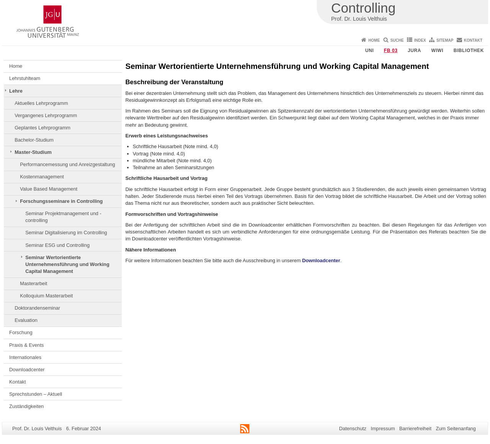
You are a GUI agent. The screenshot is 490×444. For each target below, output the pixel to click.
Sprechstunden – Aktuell (35, 394)
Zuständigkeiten (26, 406)
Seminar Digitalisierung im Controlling (66, 232)
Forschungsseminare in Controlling (61, 201)
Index (420, 40)
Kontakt (473, 40)
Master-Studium (33, 152)
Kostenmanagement (42, 177)
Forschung (20, 332)
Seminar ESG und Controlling (57, 245)
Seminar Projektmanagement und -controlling (63, 217)
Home (374, 40)
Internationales (25, 357)
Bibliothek (469, 50)
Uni (369, 50)
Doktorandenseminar (37, 308)
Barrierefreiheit (415, 428)
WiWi (437, 50)
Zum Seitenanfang (456, 428)
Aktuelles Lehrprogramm (41, 103)
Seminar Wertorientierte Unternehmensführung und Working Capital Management (67, 264)
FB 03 (391, 50)
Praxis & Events (26, 345)
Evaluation (26, 320)
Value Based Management (48, 189)
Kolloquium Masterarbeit (46, 296)
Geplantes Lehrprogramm (42, 128)
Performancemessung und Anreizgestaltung (67, 164)
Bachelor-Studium (34, 140)
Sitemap (444, 40)
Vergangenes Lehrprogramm (46, 115)
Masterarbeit (33, 283)
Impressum (383, 428)
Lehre (16, 91)
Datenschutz (352, 428)
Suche (397, 40)
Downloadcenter (26, 369)
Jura (414, 50)
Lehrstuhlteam (24, 78)
